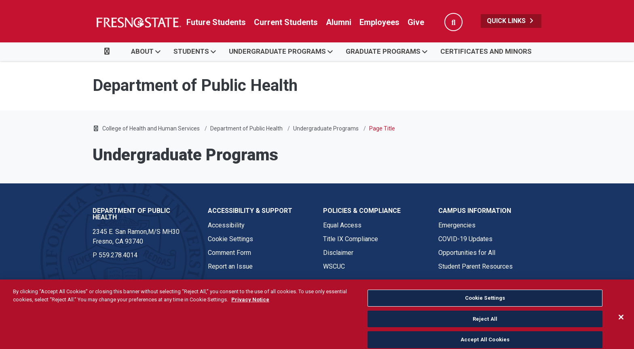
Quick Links (511, 21)
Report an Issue (230, 266)
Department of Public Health (246, 128)
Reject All (485, 333)
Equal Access (342, 225)
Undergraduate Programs (277, 51)
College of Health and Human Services (151, 128)
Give (416, 22)
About (142, 51)
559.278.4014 (118, 255)
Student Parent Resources (475, 266)
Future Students (216, 22)
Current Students (286, 22)
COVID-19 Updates (465, 239)
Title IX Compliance (350, 239)
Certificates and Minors (486, 51)
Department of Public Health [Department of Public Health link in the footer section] (131, 214)
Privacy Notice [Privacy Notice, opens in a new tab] (250, 313)
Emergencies (457, 225)
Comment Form (229, 252)
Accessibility (226, 225)
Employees (379, 22)
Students (191, 51)
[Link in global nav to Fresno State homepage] (138, 22)
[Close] (621, 331)
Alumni (338, 22)
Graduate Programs (383, 51)
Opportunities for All (466, 252)
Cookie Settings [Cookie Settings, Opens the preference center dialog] (485, 312)
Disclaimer (338, 252)
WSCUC (334, 266)
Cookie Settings (230, 239)
